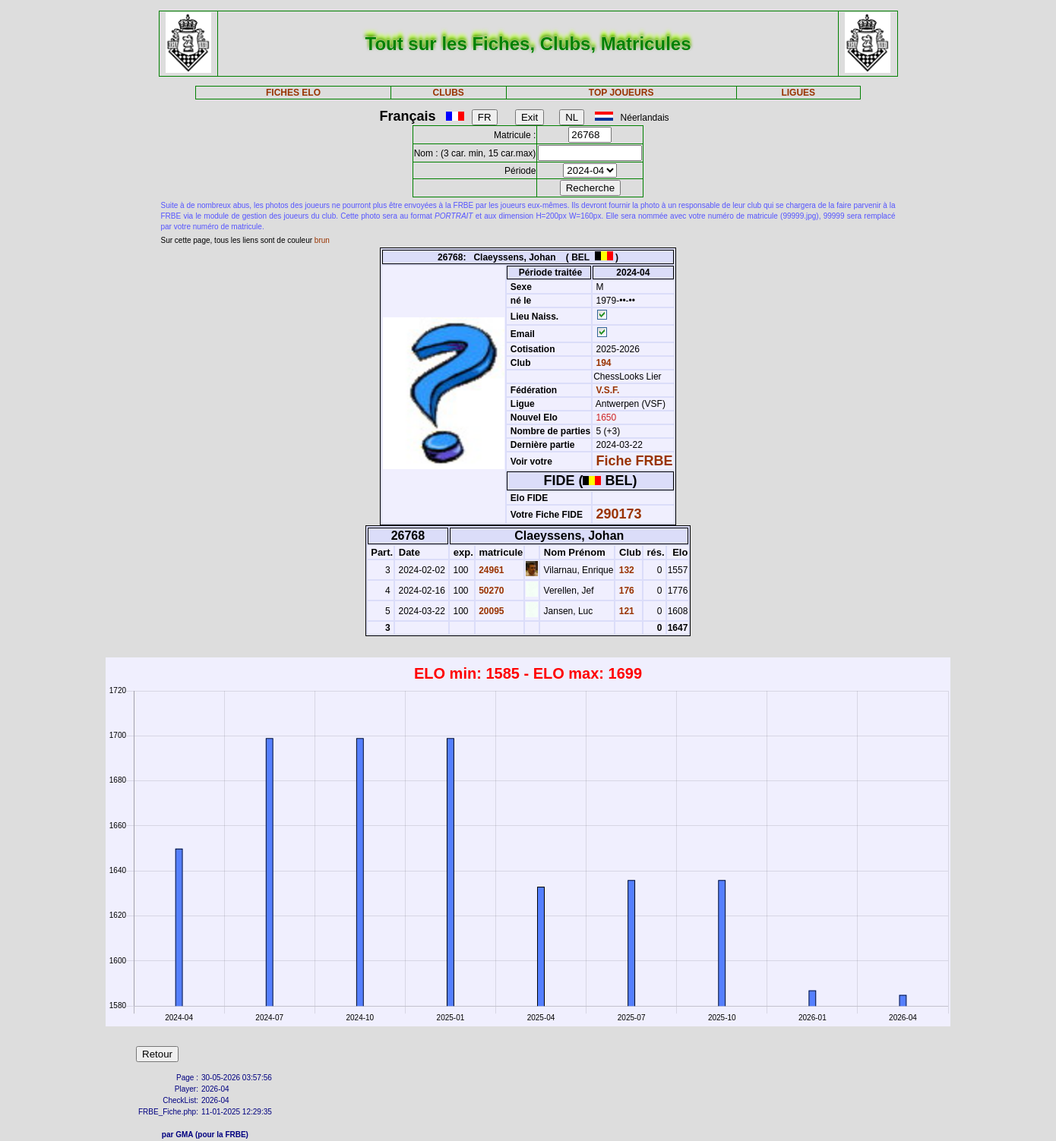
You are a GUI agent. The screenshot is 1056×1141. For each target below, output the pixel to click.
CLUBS (448, 92)
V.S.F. (608, 390)
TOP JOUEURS (621, 92)
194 (602, 363)
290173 (619, 514)
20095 (490, 611)
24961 (490, 570)
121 (625, 611)
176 (625, 590)
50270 (490, 590)
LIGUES (798, 92)
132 (625, 570)
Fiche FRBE (634, 460)
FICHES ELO (293, 92)
